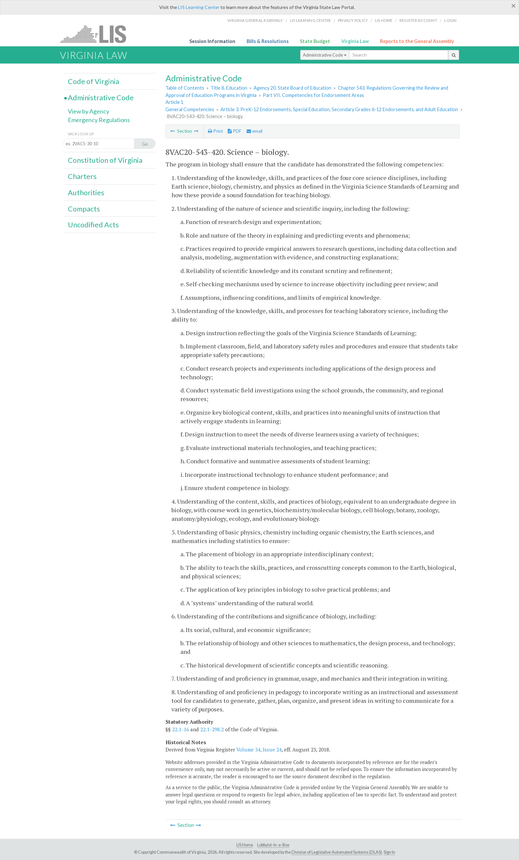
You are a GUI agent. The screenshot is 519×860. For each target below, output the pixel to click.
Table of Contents (184, 88)
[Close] (513, 5)
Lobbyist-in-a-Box (273, 844)
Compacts (84, 208)
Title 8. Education (229, 88)
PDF (234, 131)
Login (450, 20)
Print (215, 131)
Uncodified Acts (93, 224)
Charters (82, 176)
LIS (97, 34)
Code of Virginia (93, 81)
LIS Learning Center (198, 7)
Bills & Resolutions (268, 41)
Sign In (389, 852)
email (254, 131)
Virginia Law (355, 41)
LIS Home (244, 844)
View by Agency (88, 111)
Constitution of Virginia (105, 160)
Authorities (86, 192)
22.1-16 (180, 729)
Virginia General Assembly (255, 20)
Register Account (418, 20)
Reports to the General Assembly (417, 41)
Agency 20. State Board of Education (292, 88)
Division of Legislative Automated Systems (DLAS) (337, 852)
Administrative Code (325, 55)
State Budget (315, 41)
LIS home (384, 20)
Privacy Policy (353, 20)
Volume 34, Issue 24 (259, 749)
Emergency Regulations (99, 119)
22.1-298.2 (212, 729)
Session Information (212, 41)
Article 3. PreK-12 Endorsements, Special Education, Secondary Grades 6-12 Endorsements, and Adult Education (339, 109)
